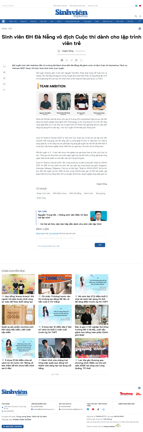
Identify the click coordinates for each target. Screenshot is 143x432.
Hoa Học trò (93, 6)
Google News (139, 28)
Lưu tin (4, 78)
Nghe (4, 66)
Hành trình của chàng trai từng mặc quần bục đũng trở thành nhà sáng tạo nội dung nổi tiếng (54, 364)
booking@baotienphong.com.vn (43, 409)
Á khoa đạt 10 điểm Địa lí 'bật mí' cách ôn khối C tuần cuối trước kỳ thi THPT (55, 330)
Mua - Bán (119, 21)
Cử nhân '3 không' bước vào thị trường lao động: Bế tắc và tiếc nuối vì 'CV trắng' (54, 299)
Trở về (4, 90)
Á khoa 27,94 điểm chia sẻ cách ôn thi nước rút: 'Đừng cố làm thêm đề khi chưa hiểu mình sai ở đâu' (18, 364)
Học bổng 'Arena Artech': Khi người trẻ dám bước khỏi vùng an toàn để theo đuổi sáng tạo (18, 299)
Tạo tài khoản (54, 233)
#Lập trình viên (43, 193)
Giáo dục (33, 21)
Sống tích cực (107, 21)
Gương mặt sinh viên (73, 21)
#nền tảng (41, 198)
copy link (71, 60)
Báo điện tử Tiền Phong (71, 13)
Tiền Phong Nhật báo (77, 6)
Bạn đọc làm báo (12, 426)
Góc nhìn (43, 21)
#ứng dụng (100, 193)
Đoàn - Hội (13, 21)
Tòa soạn (6, 404)
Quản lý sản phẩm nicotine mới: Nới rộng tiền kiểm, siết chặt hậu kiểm (18, 330)
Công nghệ (87, 21)
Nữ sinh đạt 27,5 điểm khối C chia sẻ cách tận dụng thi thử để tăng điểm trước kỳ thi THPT (91, 299)
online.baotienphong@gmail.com (72, 409)
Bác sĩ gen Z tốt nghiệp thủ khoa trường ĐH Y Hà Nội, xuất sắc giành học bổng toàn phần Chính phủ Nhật (91, 331)
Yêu (52, 21)
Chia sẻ (4, 72)
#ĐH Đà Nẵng (75, 193)
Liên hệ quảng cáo (38, 404)
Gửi (100, 245)
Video (97, 21)
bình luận (81, 60)
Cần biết (130, 21)
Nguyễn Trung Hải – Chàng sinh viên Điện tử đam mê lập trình (63, 216)
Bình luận (4, 84)
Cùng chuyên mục (13, 270)
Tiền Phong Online (60, 6)
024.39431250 (9, 411)
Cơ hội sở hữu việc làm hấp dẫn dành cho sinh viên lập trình (71, 224)
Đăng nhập (40, 233)
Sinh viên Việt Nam (14, 392)
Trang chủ (3, 21)
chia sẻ (62, 60)
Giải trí (59, 21)
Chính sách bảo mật (126, 404)
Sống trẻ (23, 21)
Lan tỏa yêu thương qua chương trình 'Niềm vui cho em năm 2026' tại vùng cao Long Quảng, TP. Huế (90, 364)
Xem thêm (139, 21)
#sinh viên (88, 193)
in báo (76, 60)
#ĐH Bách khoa (59, 193)
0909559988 (38, 406)
